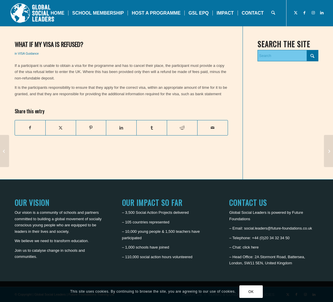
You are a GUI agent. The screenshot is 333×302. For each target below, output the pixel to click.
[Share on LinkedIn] (121, 127)
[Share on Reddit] (182, 127)
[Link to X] (295, 12)
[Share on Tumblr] (152, 127)
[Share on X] (61, 127)
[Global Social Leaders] (33, 13)
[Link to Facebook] (304, 12)
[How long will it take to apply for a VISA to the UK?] (4, 151)
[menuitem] (57, 13)
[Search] (273, 13)
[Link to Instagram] (313, 12)
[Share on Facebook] (30, 127)
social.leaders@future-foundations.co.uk (278, 228)
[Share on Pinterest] (91, 127)
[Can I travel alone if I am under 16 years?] (328, 151)
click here (251, 247)
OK (251, 292)
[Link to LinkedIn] (321, 12)
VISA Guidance (28, 53)
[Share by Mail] (213, 127)
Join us (21, 250)
